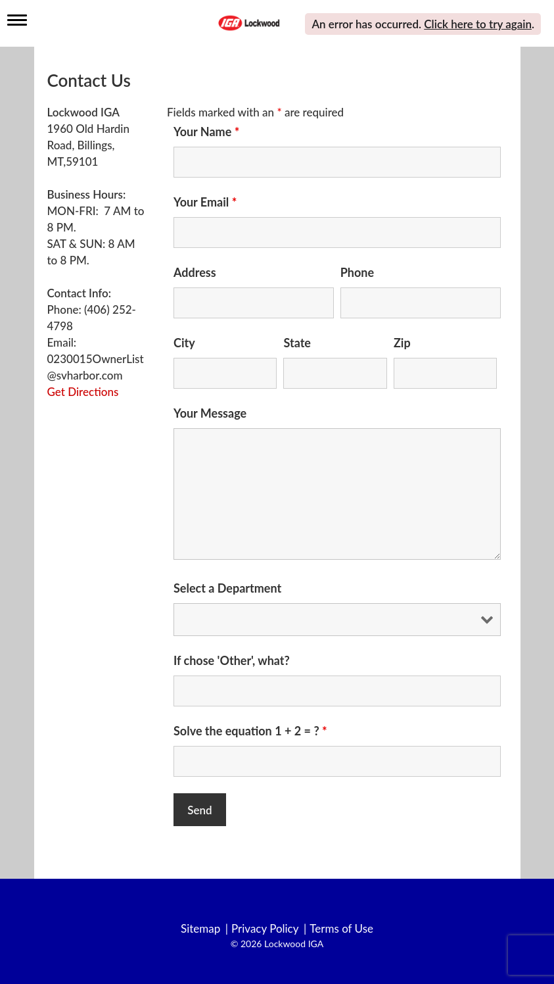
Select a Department (227, 588)
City (184, 342)
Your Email (205, 202)
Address (194, 272)
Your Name (206, 131)
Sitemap (200, 928)
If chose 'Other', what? (231, 660)
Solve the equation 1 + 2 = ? (250, 730)
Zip (402, 342)
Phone (357, 272)
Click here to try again (478, 24)
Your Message (209, 413)
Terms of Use (341, 928)
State (296, 342)
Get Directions (83, 392)
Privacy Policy (265, 928)
